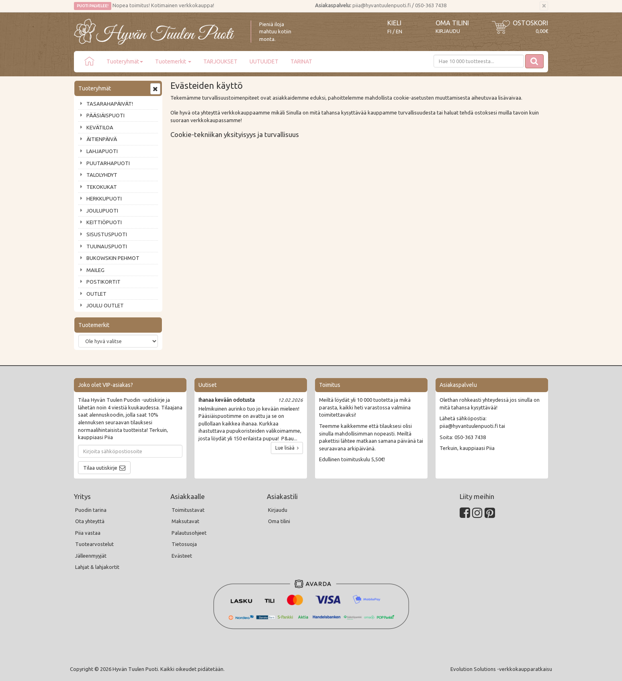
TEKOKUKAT (101, 187)
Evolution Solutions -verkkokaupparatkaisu (501, 669)
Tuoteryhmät (124, 61)
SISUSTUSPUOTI (106, 234)
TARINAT (301, 61)
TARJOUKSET (220, 61)
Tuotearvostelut (94, 544)
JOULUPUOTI (102, 210)
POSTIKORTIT (103, 281)
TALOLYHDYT (101, 175)
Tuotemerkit (173, 61)
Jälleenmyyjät (90, 555)
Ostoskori (530, 23)
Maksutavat (185, 521)
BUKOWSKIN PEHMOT (112, 258)
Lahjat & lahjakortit (97, 567)
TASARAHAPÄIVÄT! (109, 103)
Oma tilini (452, 23)
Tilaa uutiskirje (100, 467)
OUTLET (96, 294)
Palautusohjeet (189, 533)
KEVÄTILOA (99, 127)
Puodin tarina (90, 510)
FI (389, 31)
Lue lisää (287, 447)
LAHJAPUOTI (102, 151)
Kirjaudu (448, 31)
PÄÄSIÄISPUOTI (105, 115)
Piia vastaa (87, 533)
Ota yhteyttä (89, 521)
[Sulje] (544, 6)
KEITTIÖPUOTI (104, 222)
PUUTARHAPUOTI (108, 163)
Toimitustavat (188, 510)
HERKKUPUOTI (104, 198)
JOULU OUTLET (105, 305)
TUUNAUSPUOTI (106, 246)
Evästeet (182, 555)
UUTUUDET (264, 61)
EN (399, 31)
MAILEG (95, 270)
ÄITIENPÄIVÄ (101, 139)
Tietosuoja (184, 544)
